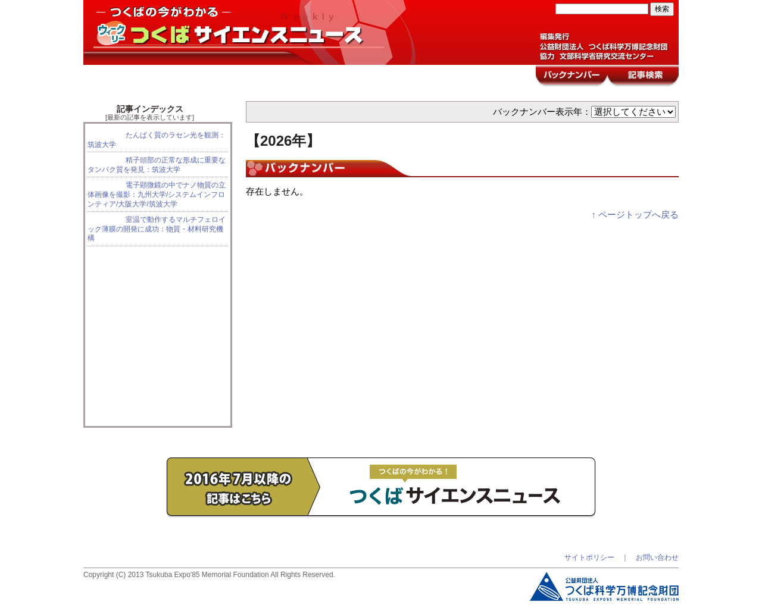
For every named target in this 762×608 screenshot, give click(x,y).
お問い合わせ (657, 557)
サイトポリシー (589, 557)
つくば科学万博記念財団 (604, 586)
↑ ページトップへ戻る (635, 215)
